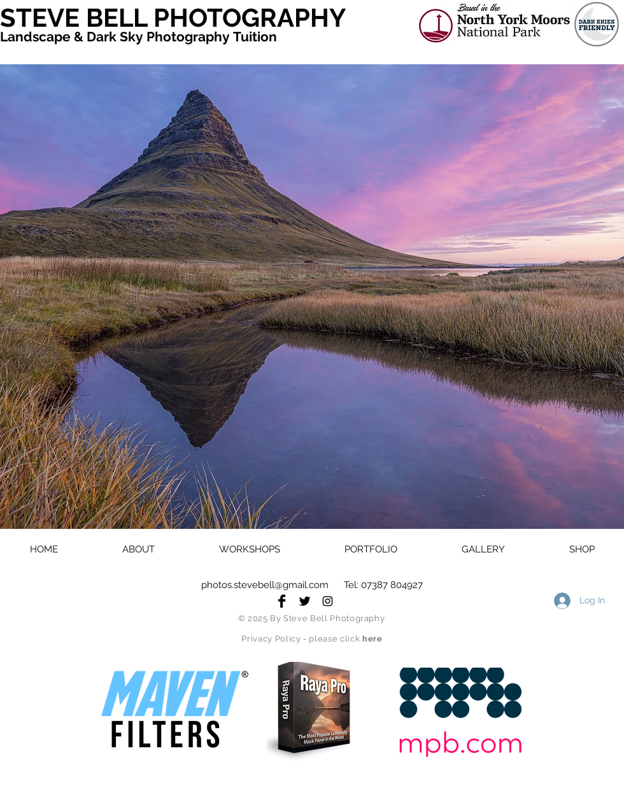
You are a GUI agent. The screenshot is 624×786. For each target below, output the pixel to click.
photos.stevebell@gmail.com (265, 585)
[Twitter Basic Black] (304, 601)
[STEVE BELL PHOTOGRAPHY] (181, 18)
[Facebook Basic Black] (281, 601)
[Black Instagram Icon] (327, 601)
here (372, 638)
